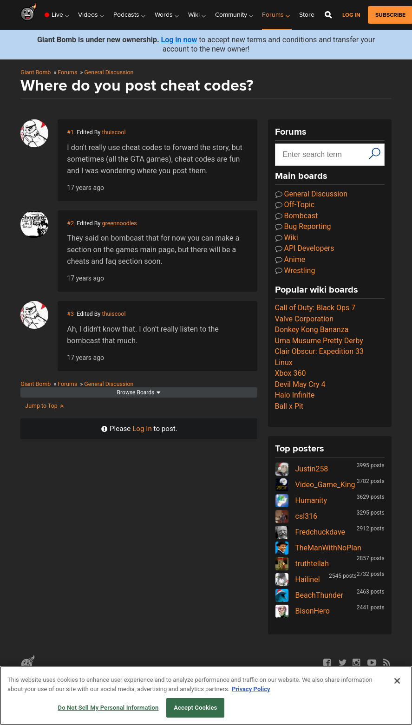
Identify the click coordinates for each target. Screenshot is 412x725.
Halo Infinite (295, 395)
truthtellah (302, 563)
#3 (70, 313)
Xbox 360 (290, 373)
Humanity (301, 500)
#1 (70, 132)
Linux (284, 362)
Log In (142, 429)
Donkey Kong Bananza (312, 329)
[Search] (374, 153)
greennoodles (119, 223)
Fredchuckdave (310, 532)
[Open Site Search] (328, 15)
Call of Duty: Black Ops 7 (315, 307)
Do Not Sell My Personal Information (108, 707)
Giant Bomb (35, 72)
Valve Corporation (304, 318)
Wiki (286, 237)
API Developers (304, 248)
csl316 (296, 516)
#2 (70, 223)
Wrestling (295, 270)
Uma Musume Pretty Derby (319, 340)
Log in (351, 15)
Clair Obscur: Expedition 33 (319, 351)
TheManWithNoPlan (318, 547)
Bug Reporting (303, 226)
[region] (206, 695)
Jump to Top (45, 405)
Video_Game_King (315, 484)
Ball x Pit (289, 406)
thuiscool (114, 132)
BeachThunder (309, 595)
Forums (67, 72)
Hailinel (297, 579)
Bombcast (296, 215)
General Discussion (108, 72)
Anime (290, 259)
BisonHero (302, 611)
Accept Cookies (195, 707)
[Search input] (323, 155)
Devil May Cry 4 (300, 384)
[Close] (397, 681)
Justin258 (301, 468)
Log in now (179, 39)
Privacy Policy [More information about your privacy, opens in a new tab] (251, 689)
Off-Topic (295, 204)
